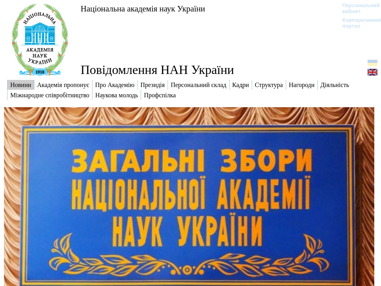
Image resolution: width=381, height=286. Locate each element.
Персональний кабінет (357, 8)
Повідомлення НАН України (157, 70)
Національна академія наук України (143, 8)
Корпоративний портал (357, 23)
